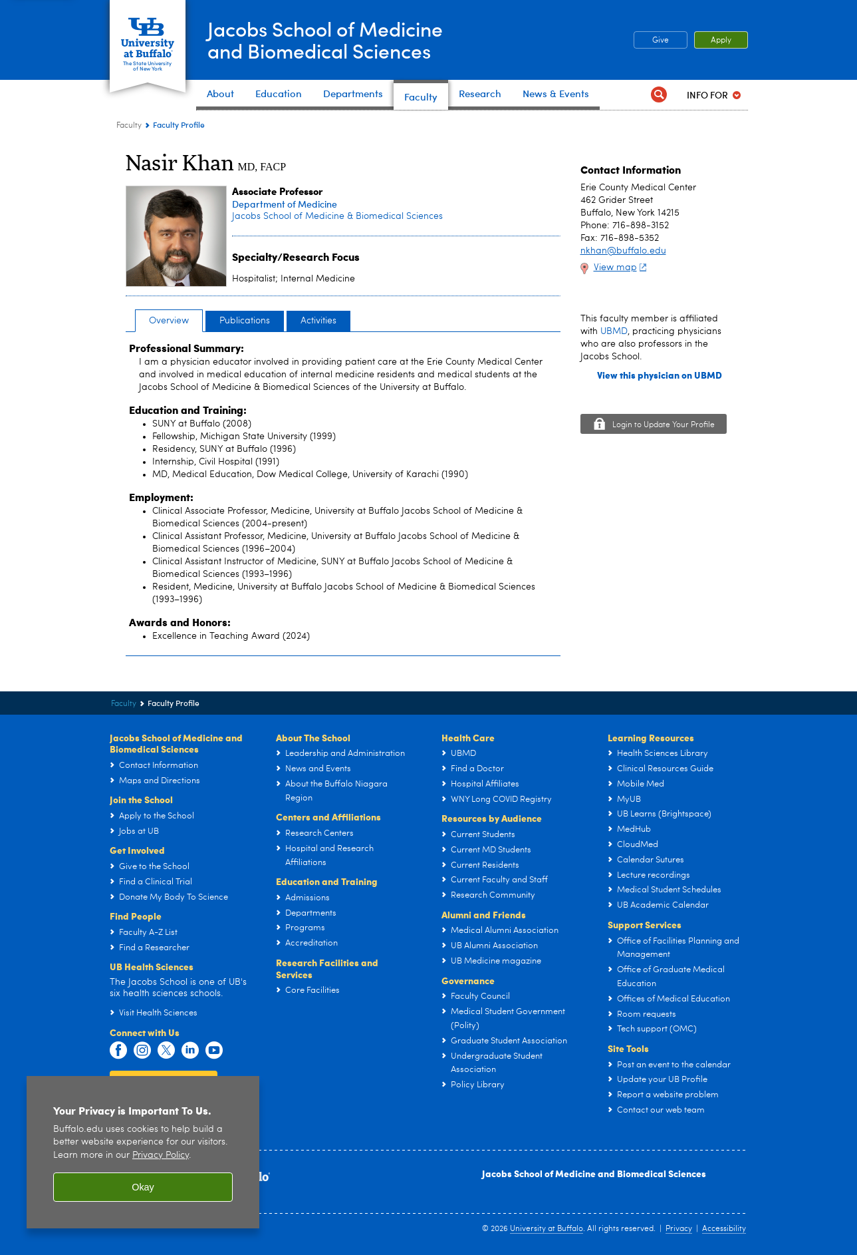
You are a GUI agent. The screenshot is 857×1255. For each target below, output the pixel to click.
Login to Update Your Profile (663, 425)
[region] (143, 1152)
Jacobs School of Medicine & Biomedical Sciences (337, 216)
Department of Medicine (284, 204)
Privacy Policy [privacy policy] (160, 1156)
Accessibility (724, 1229)
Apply (721, 41)
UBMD (614, 331)
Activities (318, 320)
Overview (169, 320)
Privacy (679, 1229)
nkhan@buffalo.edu (623, 251)
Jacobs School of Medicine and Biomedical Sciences (594, 1173)
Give (660, 41)
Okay (143, 1187)
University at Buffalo (546, 1229)
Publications (244, 320)
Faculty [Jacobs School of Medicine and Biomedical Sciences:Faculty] (129, 126)
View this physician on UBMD (659, 375)
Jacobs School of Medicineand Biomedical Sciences (325, 39)
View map (622, 267)
